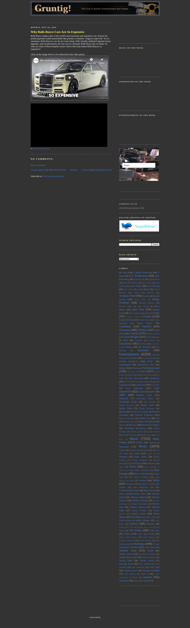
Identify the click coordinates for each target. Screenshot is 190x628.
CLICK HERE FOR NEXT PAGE (97, 170)
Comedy (133, 333)
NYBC (139, 442)
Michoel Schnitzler (144, 415)
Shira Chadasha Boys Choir (132, 494)
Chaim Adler (144, 320)
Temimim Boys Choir (145, 527)
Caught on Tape (132, 317)
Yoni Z (144, 574)
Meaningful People (128, 402)
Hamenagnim (125, 364)
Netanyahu (124, 447)
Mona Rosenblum (147, 421)
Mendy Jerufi (147, 405)
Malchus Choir (144, 395)
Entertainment (129, 354)
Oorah (137, 453)
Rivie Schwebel (142, 474)
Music (133, 439)
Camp (156, 312)
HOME (73, 170)
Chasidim (146, 326)
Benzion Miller (125, 306)
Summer (150, 524)
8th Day (123, 272)
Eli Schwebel (145, 347)
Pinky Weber (140, 457)
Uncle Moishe (145, 540)
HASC (150, 361)
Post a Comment (38, 165)
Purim (132, 466)
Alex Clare (146, 283)
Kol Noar (127, 382)
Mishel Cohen (129, 422)
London (141, 391)
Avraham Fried (127, 295)
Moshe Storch (153, 432)
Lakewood (140, 385)
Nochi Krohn (134, 450)
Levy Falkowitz (134, 388)
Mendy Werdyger (146, 408)
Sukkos (134, 523)
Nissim (122, 450)
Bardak (145, 296)
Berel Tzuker (143, 306)
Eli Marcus (127, 347)
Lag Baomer (124, 385)
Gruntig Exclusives (128, 361)
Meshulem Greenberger (139, 412)
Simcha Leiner (138, 513)
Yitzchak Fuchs (126, 564)
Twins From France (128, 537)
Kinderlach (154, 378)
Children (142, 329)
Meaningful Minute (145, 398)
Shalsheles (130, 484)
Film (134, 358)
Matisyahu (124, 398)
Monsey (132, 425)
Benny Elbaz (140, 300)
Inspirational (152, 367)
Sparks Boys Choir (148, 517)
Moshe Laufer (136, 432)
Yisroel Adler (125, 560)
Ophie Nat (152, 454)
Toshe (140, 534)
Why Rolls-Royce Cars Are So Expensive (58, 32)
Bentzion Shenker (146, 303)
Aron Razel (143, 289)
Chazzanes (124, 329)
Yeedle (150, 550)
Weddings (139, 543)
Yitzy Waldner (145, 564)
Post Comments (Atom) (53, 176)
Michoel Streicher (126, 418)
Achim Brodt (154, 279)
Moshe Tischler (129, 435)
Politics (137, 463)
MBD (122, 394)
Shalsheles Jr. (144, 484)
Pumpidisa (151, 463)
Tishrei (127, 534)
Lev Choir (155, 385)
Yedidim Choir (128, 550)
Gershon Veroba (148, 358)
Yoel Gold (154, 567)
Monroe (122, 425)
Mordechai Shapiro (150, 425)
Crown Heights (131, 336)
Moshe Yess (146, 435)
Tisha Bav (154, 530)
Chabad (147, 316)
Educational (125, 343)
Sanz (132, 480)
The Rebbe (135, 530)
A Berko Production (142, 272)
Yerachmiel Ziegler (147, 554)
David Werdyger (152, 337)
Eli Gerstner (155, 344)
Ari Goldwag (153, 286)
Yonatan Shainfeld (151, 570)
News (143, 446)
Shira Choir (149, 490)
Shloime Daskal (137, 497)
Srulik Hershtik (125, 520)
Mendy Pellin (125, 408)
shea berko (124, 580)
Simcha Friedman (139, 510)
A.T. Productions (138, 275)
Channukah (125, 326)
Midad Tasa (144, 418)
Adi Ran (134, 283)
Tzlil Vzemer (149, 537)
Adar (125, 283)
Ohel (146, 450)
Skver (133, 517)
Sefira (156, 480)
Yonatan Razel (130, 570)
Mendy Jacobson (126, 405)
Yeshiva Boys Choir (128, 557)
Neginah (152, 443)
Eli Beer (142, 344)
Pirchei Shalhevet (140, 460)
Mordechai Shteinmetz (135, 428)
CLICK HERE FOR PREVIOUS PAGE (48, 170)
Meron (122, 411)
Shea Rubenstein (140, 487)
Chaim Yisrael (144, 323)
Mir (157, 418)
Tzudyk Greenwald (127, 540)
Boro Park (138, 309)
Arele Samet (136, 286)
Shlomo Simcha (137, 507)
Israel (142, 371)
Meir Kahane (149, 402)
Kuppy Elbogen (150, 382)
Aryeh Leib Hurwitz (144, 293)
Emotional (143, 350)
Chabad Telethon (126, 320)
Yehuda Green (125, 554)
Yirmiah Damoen (149, 557)
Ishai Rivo (131, 372)
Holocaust (136, 368)
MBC (152, 391)
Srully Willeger (142, 520)
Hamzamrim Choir (145, 364)
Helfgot (122, 368)
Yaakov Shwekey (130, 547)
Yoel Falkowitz (138, 567)
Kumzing (137, 382)
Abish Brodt (139, 279)
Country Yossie (153, 334)
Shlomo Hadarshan (139, 504)
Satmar (142, 480)
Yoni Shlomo (130, 574)
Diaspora (138, 340)
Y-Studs (156, 544)
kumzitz (148, 577)
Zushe (135, 577)
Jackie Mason (147, 375)
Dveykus (152, 340)
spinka (136, 581)
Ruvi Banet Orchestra (139, 477)
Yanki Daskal (150, 547)
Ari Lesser (128, 289)
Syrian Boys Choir (126, 527)
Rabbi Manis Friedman (139, 470)
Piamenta (123, 457)
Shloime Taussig (139, 500)
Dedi (125, 340)
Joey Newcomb (136, 378)
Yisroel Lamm (147, 560)
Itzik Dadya (133, 375)
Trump (151, 534)
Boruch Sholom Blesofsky (139, 313)
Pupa (121, 467)
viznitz (146, 580)
